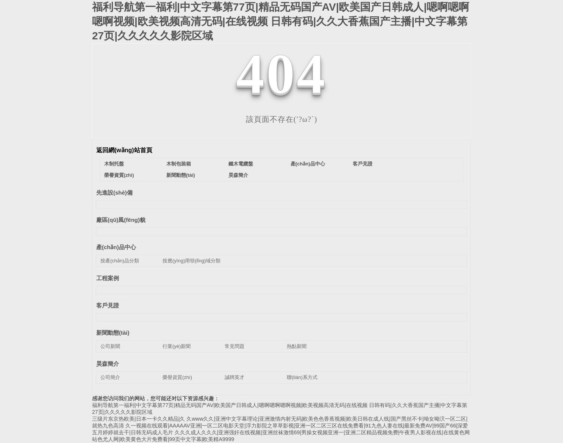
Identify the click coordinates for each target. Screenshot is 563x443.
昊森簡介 (238, 175)
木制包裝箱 (178, 164)
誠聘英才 (234, 377)
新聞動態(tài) (180, 175)
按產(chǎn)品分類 (119, 261)
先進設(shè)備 (114, 192)
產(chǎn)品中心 (308, 164)
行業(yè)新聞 (177, 346)
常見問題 (234, 346)
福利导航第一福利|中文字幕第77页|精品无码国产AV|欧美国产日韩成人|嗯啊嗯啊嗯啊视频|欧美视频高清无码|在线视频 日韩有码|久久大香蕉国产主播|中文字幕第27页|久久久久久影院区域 (280, 21)
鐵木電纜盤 (240, 164)
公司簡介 (110, 377)
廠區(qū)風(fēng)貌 (120, 220)
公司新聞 (110, 346)
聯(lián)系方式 (302, 377)
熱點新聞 (297, 346)
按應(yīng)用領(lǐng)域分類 (192, 261)
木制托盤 (114, 164)
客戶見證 (362, 164)
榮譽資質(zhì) (119, 175)
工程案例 (107, 278)
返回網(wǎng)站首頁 (124, 150)
